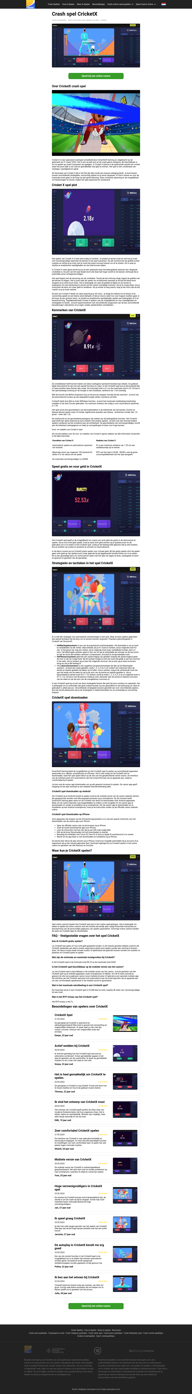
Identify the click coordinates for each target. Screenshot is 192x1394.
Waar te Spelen (83, 4)
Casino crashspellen (59, 20)
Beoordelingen (99, 4)
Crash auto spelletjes (38, 1333)
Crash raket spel (95, 1333)
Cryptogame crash (56, 1333)
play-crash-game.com (111, 1389)
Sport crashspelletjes (105, 1336)
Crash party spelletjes (113, 1333)
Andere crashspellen (86, 1336)
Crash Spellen (54, 4)
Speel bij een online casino (96, 76)
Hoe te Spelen (68, 4)
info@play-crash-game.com (89, 1389)
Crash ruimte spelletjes (153, 1333)
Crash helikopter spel (133, 1333)
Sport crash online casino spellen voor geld (83, 20)
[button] (133, 4)
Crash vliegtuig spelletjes (76, 1333)
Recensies (116, 1330)
